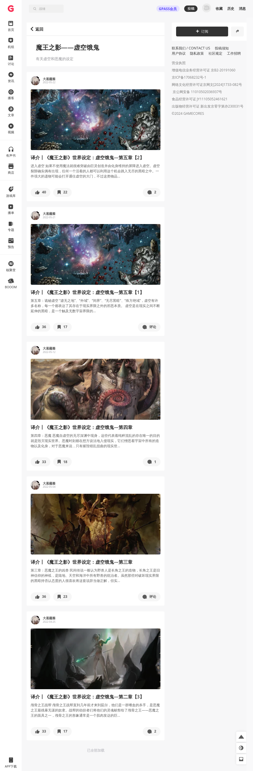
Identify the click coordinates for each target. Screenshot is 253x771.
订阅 (202, 31)
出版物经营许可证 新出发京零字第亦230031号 (207, 106)
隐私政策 (197, 53)
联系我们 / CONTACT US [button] (191, 48)
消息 (242, 8)
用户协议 (179, 53)
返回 (37, 29)
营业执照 (179, 62)
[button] (40, 192)
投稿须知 (222, 48)
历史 (230, 8)
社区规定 (215, 53)
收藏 (219, 8)
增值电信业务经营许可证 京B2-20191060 (203, 70)
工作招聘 (234, 53)
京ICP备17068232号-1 (189, 77)
